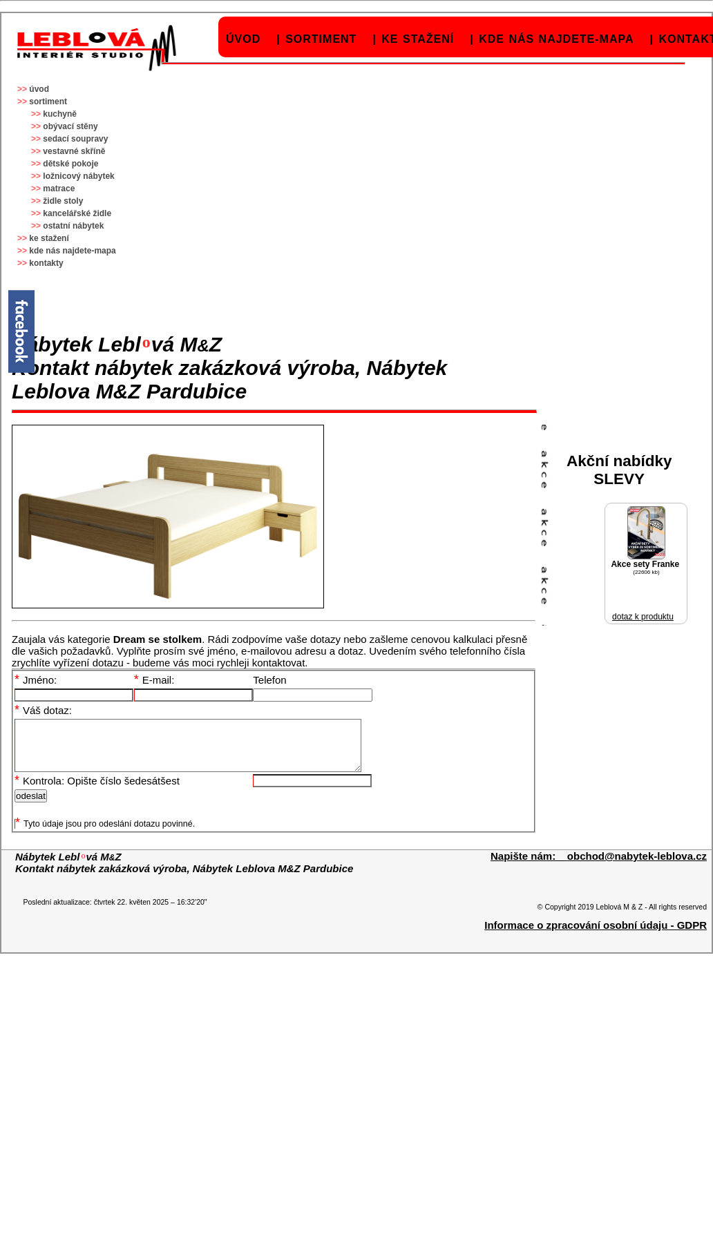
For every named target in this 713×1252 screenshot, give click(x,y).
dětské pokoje (70, 163)
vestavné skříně (74, 151)
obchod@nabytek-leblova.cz (637, 866)
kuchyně (60, 114)
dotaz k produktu (643, 617)
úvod (243, 39)
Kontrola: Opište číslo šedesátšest (97, 791)
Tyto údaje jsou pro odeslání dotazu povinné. (105, 834)
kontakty (46, 263)
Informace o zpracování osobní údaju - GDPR (595, 935)
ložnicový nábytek (78, 176)
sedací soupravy (75, 139)
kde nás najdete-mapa (556, 39)
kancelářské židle (77, 213)
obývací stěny (70, 126)
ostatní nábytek (73, 226)
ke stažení (417, 39)
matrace (59, 188)
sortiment (320, 39)
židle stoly (63, 201)
